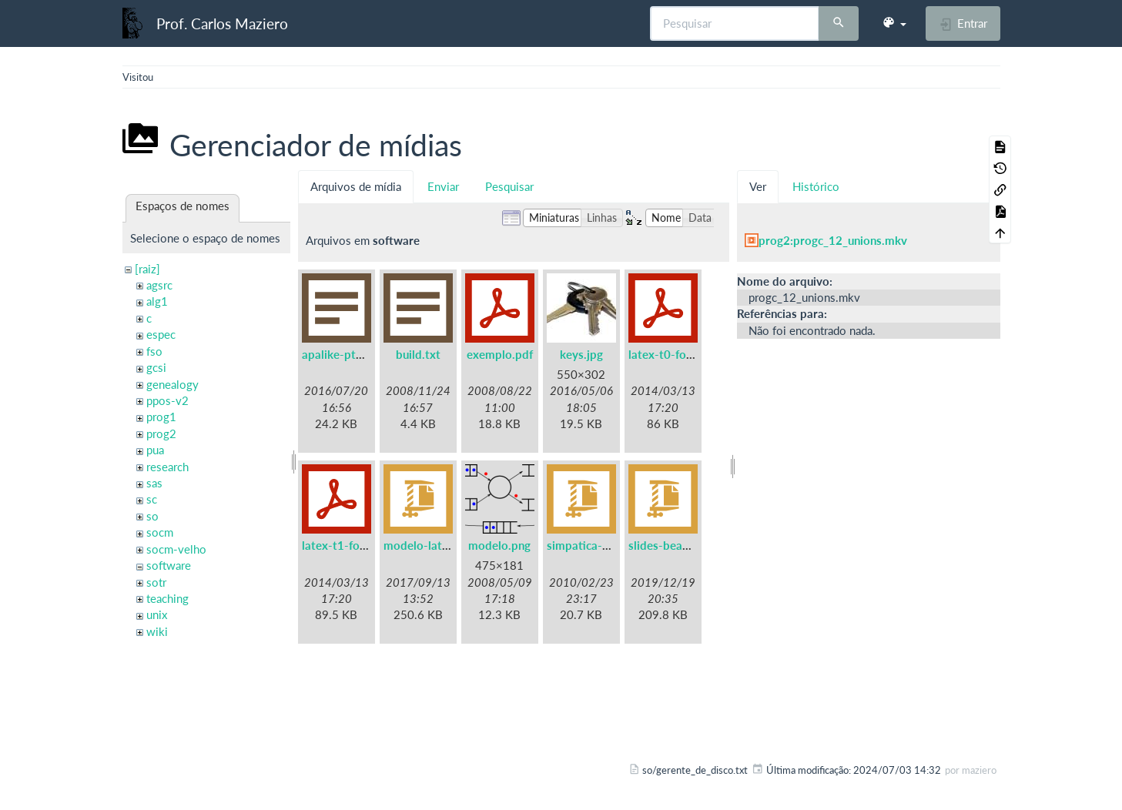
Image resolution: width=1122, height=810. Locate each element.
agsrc (159, 285)
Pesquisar (509, 186)
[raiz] (147, 269)
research (167, 467)
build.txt (418, 354)
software (168, 565)
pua (155, 450)
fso (154, 351)
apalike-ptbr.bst (344, 354)
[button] (894, 23)
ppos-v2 (167, 400)
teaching (167, 598)
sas (154, 483)
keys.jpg (581, 354)
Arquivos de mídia (355, 186)
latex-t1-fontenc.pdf (355, 545)
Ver (757, 186)
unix (156, 614)
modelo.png (499, 545)
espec (161, 334)
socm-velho (176, 549)
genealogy (172, 384)
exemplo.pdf (500, 354)
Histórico (815, 186)
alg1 (157, 301)
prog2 (161, 433)
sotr (156, 582)
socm (159, 532)
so (152, 516)
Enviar (443, 186)
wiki (157, 631)
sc (151, 499)
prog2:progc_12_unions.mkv (833, 240)
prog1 (161, 416)
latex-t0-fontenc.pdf (681, 354)
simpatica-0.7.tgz (592, 545)
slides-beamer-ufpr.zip (687, 545)
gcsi (156, 367)
